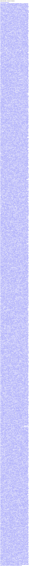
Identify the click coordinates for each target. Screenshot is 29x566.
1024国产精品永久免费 (8, 256)
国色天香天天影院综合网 (7, 364)
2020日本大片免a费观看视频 (9, 307)
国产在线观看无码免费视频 (4, 319)
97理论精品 (16, 275)
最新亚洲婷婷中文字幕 (19, 472)
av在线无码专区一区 (3, 310)
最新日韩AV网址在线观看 (24, 554)
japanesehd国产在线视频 (16, 475)
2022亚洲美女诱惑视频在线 (10, 57)
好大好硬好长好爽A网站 (6, 418)
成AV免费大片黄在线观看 (13, 510)
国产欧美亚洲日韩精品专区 (17, 361)
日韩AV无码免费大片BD (18, 304)
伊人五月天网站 (4, 59)
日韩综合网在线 (20, 432)
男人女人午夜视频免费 (19, 350)
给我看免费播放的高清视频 (15, 232)
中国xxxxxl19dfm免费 (24, 183)
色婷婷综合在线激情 (13, 289)
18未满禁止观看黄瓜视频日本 (18, 109)
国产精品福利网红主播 (22, 546)
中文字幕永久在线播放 (4, 136)
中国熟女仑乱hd (22, 543)
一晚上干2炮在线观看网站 (5, 473)
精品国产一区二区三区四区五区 (15, 81)
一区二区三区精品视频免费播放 (8, 392)
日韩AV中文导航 (17, 225)
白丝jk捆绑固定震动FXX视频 (9, 507)
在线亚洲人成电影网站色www (14, 7)
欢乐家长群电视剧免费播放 (15, 250)
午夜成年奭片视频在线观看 (7, 362)
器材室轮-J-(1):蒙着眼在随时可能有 (6, 451)
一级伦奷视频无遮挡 (3, 293)
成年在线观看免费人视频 (21, 258)
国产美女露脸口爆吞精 (25, 485)
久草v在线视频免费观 (6, 561)
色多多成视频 (15, 377)
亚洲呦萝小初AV (6, 244)
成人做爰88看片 (19, 400)
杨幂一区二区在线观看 (13, 63)
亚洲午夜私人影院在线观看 (20, 337)
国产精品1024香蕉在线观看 (22, 372)
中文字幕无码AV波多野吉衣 (9, 56)
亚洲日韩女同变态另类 (8, 212)
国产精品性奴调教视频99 (7, 429)
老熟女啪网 (3, 550)
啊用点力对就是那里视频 (9, 153)
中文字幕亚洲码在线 (11, 411)
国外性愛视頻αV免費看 (11, 306)
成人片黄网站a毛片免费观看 (18, 173)
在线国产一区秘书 (5, 336)
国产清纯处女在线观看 (24, 177)
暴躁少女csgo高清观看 (21, 374)
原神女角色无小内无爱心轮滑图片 (6, 165)
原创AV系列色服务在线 (15, 65)
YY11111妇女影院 (6, 480)
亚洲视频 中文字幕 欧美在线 (17, 353)
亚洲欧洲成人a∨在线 (18, 18)
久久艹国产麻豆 (20, 540)
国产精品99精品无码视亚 (11, 25)
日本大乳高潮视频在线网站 (13, 249)
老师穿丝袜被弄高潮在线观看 (22, 218)
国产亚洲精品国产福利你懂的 (4, 554)
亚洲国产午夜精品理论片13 (23, 215)
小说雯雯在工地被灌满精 (5, 549)
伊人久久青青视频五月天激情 (22, 7)
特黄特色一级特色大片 (23, 48)
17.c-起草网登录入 (24, 380)
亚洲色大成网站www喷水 (8, 343)
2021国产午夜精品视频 (22, 319)
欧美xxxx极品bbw (11, 554)
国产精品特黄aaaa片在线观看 (7, 219)
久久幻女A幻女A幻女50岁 (14, 221)
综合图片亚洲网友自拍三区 (6, 446)
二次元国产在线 (26, 11)
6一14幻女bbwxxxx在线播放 (21, 375)
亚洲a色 (19, 451)
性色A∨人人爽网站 (5, 306)
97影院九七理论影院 (22, 214)
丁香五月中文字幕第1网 (18, 204)
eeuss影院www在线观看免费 (12, 438)
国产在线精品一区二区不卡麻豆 (9, 427)
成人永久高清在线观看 (5, 114)
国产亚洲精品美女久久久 (14, 292)
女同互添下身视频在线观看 (12, 170)
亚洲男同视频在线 (16, 37)
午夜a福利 (3, 196)
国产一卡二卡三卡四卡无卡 (15, 449)
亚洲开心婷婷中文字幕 (11, 98)
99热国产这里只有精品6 (24, 460)
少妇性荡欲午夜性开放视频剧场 (5, 564)
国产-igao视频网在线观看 (9, 341)
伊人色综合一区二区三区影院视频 (17, 401)
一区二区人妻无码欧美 (3, 52)
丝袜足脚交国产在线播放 (4, 25)
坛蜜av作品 (18, 473)
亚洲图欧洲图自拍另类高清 (10, 385)
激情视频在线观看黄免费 (21, 495)
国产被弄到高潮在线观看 (11, 237)
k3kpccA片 (3, 247)
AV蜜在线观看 (23, 148)
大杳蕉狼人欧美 (9, 370)
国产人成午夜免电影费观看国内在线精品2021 (17, 368)
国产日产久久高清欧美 (17, 223)
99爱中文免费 (13, 462)
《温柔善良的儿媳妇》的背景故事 (20, 61)
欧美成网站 (14, 122)
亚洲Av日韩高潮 (4, 532)
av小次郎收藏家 (22, 475)
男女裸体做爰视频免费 (10, 532)
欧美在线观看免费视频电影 (7, 31)
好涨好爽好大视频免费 (5, 107)
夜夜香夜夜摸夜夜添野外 (9, 140)
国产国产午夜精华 (25, 332)
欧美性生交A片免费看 (6, 171)
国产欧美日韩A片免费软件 (14, 447)
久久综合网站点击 (14, 332)
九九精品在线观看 (12, 354)
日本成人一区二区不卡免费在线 (14, 40)
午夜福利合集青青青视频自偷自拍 (15, 130)
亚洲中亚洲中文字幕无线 (5, 359)
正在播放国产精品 (10, 521)
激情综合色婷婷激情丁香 (24, 187)
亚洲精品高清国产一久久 (7, 157)
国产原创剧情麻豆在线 (14, 186)
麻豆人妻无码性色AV (20, 332)
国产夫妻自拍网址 (14, 50)
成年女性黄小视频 (10, 475)
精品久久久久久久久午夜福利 (20, 6)
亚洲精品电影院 (20, 149)
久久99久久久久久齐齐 (12, 147)
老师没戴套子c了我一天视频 (20, 170)
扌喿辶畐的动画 (23, 238)
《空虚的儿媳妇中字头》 (4, 375)
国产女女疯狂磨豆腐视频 (13, 444)
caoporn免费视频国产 (9, 428)
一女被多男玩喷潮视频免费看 (4, 64)
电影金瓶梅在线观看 (20, 549)
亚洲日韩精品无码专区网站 (23, 451)
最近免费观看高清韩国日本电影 (11, 116)
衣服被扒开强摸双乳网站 (16, 19)
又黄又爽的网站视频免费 (5, 320)
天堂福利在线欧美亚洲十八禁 (6, 540)
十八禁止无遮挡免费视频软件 (12, 213)
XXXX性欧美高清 (19, 482)
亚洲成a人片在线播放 (20, 510)
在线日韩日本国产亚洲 (4, 271)
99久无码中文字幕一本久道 (19, 284)
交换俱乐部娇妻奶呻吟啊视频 (14, 419)
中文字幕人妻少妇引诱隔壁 (21, 556)
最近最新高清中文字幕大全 (17, 153)
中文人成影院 (15, 179)
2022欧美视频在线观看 (6, 559)
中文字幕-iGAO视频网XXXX (21, 438)
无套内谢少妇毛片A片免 (14, 459)
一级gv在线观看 (5, 482)
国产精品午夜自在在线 (17, 248)
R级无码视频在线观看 (18, 17)
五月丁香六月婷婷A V (11, 135)
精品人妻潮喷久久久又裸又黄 (13, 155)
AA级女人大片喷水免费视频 (10, 37)
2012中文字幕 (26, 498)
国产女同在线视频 (24, 407)
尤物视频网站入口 (6, 340)
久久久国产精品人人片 (18, 291)
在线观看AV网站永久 (4, 415)
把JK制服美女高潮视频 (10, 254)
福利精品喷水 (18, 63)
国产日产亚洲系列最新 (7, 295)
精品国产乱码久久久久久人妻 (9, 365)
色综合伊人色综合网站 (3, 168)
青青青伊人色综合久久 (15, 551)
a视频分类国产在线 (24, 435)
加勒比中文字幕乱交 (17, 57)
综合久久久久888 (4, 126)
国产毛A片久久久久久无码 (15, 319)
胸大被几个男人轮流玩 (14, 342)
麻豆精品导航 (10, 337)
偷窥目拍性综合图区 (3, 467)
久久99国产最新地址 (7, 376)
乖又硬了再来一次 (22, 429)
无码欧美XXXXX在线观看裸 (5, 95)
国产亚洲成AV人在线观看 (17, 519)
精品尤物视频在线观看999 (9, 108)
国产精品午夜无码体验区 (19, 136)
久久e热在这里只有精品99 (18, 282)
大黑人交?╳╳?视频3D (20, 50)
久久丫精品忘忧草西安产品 (18, 384)
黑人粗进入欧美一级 (14, 492)
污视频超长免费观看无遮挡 (5, 423)
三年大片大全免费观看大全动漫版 (8, 371)
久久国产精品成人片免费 (11, 398)
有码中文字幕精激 (9, 120)
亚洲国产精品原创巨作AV (24, 403)
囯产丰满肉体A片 (25, 326)
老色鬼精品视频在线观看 (5, 236)
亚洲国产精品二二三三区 (18, 559)
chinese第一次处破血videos (10, 30)
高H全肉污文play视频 (12, 90)
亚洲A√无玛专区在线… (3, 3)
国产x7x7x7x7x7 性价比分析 (16, 99)
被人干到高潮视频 (16, 143)
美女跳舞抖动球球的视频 (16, 394)
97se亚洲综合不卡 (6, 403)
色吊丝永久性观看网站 (7, 145)
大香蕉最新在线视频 (22, 468)
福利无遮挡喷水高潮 (19, 295)
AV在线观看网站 (10, 228)
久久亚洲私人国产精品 (24, 353)
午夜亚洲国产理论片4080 (23, 405)
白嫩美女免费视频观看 (21, 520)
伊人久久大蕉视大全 (23, 151)
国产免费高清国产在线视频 (22, 66)
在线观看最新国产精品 (24, 400)
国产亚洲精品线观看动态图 (5, 261)
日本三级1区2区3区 (20, 257)
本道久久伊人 (11, 112)
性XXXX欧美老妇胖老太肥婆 (11, 534)
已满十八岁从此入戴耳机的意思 (16, 210)
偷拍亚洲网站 (16, 385)
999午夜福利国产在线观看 (10, 178)
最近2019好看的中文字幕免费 (17, 320)
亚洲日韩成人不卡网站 (17, 39)
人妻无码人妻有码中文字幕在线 (15, 429)
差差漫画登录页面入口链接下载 (12, 333)
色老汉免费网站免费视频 (10, 109)
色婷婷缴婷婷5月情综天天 (10, 399)
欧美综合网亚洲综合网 (12, 85)
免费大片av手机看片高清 (11, 161)
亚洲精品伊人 (22, 104)
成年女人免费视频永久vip (14, 239)
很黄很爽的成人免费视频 (7, 181)
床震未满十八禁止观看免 (17, 345)
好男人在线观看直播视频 (7, 275)
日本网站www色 (3, 464)
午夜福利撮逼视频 (9, 454)
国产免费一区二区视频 (11, 17)
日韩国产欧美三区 (20, 379)
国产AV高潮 (4, 314)
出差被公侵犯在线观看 (20, 236)
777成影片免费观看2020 (10, 156)
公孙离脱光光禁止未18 (12, 340)
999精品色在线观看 (21, 402)
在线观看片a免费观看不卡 (16, 52)
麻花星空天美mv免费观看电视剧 (15, 142)
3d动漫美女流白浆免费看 (17, 399)
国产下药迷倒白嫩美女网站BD (6, 162)
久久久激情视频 (10, 355)
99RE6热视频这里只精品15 (6, 26)
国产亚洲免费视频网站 (6, 70)
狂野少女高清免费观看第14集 (12, 472)
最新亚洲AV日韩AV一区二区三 (21, 508)
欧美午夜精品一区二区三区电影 (6, 292)
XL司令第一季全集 (23, 192)
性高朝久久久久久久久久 (5, 488)
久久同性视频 (21, 69)
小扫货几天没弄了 (19, 333)
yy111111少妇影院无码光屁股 (4, 495)
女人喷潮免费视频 (11, 556)
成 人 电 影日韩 (2, 48)
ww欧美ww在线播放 (16, 117)
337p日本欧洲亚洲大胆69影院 (10, 94)
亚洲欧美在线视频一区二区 (22, 59)
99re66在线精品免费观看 (17, 28)
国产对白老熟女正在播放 (24, 78)
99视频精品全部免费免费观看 (11, 226)
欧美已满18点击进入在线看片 (8, 470)
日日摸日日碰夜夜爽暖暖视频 (6, 204)
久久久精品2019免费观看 (20, 504)
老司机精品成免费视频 (7, 510)
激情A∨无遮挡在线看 (19, 414)
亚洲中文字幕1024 (2, 450)
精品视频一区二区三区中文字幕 (15, 545)
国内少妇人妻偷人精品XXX (9, 560)
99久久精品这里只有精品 (16, 405)
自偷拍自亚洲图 (15, 355)
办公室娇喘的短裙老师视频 (17, 407)
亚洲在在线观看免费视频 (24, 512)
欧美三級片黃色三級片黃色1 (23, 310)
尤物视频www (7, 270)
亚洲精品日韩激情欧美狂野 (23, 41)
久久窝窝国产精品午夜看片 (14, 24)
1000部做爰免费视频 (20, 212)
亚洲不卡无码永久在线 (10, 314)
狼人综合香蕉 (20, 476)
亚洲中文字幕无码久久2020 (5, 330)
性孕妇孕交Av (14, 101)
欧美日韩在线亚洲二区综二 (20, 305)
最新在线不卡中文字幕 (15, 469)
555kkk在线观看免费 (21, 111)
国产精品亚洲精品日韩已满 (23, 515)
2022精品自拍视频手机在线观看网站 (23, 467)
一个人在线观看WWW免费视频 (20, 92)
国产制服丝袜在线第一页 (5, 438)
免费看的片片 (5, 381)
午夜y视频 (6, 469)
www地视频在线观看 (13, 380)
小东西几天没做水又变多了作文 (17, 8)
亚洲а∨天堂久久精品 (9, 183)
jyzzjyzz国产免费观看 (18, 107)
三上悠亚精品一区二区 (5, 287)
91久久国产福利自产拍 (3, 499)
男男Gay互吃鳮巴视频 (22, 256)
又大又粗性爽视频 (13, 512)
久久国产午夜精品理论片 (20, 26)
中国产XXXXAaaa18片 (11, 328)
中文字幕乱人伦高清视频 (5, 208)
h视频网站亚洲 (26, 26)
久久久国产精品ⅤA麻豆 (20, 481)
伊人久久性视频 (18, 489)
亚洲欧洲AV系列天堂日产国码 (14, 324)
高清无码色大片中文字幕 (4, 285)
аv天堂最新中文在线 (22, 31)
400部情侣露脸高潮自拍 (18, 411)
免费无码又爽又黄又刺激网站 (23, 424)
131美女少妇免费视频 (7, 6)
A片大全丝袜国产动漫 (11, 441)
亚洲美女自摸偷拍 (4, 497)
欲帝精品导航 (23, 272)
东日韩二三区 (3, 368)
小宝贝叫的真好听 (10, 8)
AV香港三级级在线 (4, 191)
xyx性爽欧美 (3, 123)
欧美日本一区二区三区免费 (19, 344)
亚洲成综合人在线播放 (6, 151)
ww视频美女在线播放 (4, 462)
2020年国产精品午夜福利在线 (4, 486)
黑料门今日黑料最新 (13, 263)
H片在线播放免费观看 (18, 53)
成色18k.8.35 (20, 493)
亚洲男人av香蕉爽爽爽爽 (5, 60)
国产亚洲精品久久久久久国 (8, 175)
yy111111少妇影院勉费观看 (5, 85)
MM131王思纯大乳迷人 (6, 453)
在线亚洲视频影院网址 (11, 460)
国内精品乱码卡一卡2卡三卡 (19, 79)
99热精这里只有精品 (10, 346)
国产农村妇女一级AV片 (10, 121)
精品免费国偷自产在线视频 (18, 203)
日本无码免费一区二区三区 (24, 539)
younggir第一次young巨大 (18, 72)
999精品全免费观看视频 (17, 272)
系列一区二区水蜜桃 (6, 503)
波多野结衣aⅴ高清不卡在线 (16, 542)
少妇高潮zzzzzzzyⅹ (13, 165)
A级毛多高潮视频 (10, 266)
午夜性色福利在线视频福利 (12, 231)
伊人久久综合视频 (10, 274)
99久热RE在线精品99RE (15, 293)
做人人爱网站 (25, 188)
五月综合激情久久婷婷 (24, 345)
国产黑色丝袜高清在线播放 (7, 416)
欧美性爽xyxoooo (18, 29)
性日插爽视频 (19, 537)
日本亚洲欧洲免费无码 (10, 377)
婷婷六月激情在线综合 (16, 193)
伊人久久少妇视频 (3, 68)
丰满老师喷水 (13, 18)
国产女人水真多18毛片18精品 (9, 143)
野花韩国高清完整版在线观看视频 (16, 396)
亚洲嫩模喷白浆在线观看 (17, 490)
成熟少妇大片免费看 (16, 359)
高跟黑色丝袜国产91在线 (21, 385)
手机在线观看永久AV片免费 (20, 181)
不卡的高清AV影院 (16, 135)
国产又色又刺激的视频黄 (22, 250)
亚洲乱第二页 (2, 12)
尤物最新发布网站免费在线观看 (17, 126)
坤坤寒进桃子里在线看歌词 (16, 247)
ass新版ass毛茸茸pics (20, 327)
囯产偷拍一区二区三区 (10, 248)
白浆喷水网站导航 (4, 399)
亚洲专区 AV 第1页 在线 (6, 344)
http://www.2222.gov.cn (7, 105)
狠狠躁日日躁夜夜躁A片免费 (6, 167)
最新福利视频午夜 (22, 162)
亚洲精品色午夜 (7, 300)
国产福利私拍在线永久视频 (7, 422)
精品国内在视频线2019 (16, 108)
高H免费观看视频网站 (19, 380)
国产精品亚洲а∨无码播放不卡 (18, 252)
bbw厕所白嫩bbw (12, 203)
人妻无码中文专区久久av (11, 511)
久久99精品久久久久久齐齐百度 (14, 372)
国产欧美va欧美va (7, 363)
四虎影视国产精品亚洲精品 (8, 514)
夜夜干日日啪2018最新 (13, 378)
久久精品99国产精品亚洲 (18, 68)
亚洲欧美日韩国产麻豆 (5, 490)
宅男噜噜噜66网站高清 (13, 455)
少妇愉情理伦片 (18, 523)
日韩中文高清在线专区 (12, 201)
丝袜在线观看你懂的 (24, 22)
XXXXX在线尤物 (15, 149)
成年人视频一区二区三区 (23, 560)
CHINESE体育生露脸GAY (20, 11)
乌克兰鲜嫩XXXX (15, 314)
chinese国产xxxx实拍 (3, 538)
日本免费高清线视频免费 (14, 157)
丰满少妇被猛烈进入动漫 (18, 565)
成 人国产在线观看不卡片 (17, 564)
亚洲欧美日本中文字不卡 (4, 339)
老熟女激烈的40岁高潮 (10, 515)
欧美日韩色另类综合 (7, 81)
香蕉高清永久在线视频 (8, 33)
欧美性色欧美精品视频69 (14, 464)
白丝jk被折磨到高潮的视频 (22, 175)
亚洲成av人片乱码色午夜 (8, 50)
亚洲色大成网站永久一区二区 (6, 309)
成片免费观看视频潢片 (10, 192)
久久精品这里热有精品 (10, 179)
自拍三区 (2, 6)
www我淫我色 (21, 457)
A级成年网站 (18, 249)
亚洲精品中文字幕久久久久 (21, 13)
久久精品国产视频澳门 (16, 100)
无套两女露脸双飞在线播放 (25, 564)
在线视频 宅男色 (11, 151)
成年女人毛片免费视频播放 (13, 236)
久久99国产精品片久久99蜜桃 (18, 276)
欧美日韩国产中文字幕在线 (9, 555)
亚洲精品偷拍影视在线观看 (15, 5)
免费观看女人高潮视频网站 (21, 123)
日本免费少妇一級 (7, 291)
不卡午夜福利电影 (3, 200)
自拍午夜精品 (7, 40)
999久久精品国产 (17, 144)
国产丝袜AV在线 (26, 466)
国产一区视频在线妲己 (5, 16)
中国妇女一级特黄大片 (6, 400)
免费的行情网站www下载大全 (14, 446)
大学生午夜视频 (5, 517)
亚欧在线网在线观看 (10, 415)
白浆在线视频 (20, 464)
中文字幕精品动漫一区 (16, 547)
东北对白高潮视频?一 (25, 304)
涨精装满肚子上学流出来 (8, 508)
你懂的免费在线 (8, 305)
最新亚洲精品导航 (4, 164)
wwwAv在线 (4, 454)
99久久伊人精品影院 (13, 309)
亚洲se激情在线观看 (10, 547)
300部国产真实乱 (3, 385)
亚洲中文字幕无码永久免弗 (7, 41)
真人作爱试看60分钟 (8, 397)
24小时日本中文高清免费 (20, 466)
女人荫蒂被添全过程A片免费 (10, 252)
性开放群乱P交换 (22, 57)
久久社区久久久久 (15, 495)
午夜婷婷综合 (7, 388)
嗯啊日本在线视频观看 (16, 3)
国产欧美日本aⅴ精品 (6, 241)
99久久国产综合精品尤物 (15, 424)
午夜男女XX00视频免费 (19, 416)
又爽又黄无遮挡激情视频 (10, 168)
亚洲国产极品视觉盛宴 (17, 156)
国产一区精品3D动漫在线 (23, 517)
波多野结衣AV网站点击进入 (9, 361)
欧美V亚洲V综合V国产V (24, 274)
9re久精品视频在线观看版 (19, 552)
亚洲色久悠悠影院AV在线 (9, 550)
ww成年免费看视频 (24, 289)
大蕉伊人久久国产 (8, 431)
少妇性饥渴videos (17, 91)
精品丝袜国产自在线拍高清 (18, 125)
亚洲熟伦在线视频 (22, 497)
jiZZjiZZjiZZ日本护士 (24, 300)
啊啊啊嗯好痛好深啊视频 (24, 523)
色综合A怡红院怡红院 (7, 444)
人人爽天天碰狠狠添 (18, 289)
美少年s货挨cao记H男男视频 (5, 494)
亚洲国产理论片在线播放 (19, 133)
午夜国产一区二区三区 (3, 466)
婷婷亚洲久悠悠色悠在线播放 (16, 48)
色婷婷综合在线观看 (19, 366)
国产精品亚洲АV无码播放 (19, 263)
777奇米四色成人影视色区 (5, 562)
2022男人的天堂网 (8, 188)
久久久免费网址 (4, 254)
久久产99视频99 (7, 366)
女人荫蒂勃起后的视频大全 (13, 477)
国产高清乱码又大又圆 (19, 95)
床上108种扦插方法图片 (12, 533)
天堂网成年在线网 (12, 125)
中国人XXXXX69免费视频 (20, 70)
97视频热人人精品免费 (13, 433)
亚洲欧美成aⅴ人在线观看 (20, 165)
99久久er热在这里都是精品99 (5, 201)
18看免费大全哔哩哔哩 (16, 202)
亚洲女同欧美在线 (18, 129)
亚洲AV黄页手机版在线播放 (11, 304)
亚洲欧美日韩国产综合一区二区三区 (16, 435)
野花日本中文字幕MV (20, 463)
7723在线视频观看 (14, 197)
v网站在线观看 (21, 371)
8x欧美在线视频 (23, 228)
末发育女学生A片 (7, 327)
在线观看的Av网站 (16, 546)
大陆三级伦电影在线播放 (23, 248)
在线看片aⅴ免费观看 (24, 180)
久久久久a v (17, 90)
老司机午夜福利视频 (5, 398)
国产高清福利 (23, 399)
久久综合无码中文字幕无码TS (16, 228)
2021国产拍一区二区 (17, 87)
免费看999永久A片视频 (9, 348)
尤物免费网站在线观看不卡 (17, 427)
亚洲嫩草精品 (24, 462)
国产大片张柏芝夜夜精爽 (11, 565)
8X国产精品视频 (15, 403)
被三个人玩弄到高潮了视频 (10, 191)
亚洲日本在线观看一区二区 (23, 205)
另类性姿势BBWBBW (13, 78)
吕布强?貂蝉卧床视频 (12, 270)
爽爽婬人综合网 (11, 118)
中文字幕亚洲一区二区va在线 (9, 104)
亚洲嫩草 (6, 98)
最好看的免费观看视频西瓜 (15, 256)
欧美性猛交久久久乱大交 (19, 217)
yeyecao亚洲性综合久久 (3, 53)
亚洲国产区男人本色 (16, 118)
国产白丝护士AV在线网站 (23, 247)
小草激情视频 (15, 168)
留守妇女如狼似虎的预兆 (12, 523)
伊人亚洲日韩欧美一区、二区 (20, 388)
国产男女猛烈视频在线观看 (8, 12)
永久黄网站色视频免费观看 (9, 520)
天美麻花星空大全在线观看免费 (4, 525)
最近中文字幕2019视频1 (8, 279)
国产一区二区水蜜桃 (7, 152)
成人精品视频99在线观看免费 (8, 390)
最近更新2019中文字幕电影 (5, 458)
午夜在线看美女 (20, 292)
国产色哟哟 (10, 103)
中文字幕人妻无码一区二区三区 (21, 60)
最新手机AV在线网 (24, 35)
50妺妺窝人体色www (15, 140)
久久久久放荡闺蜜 (16, 528)
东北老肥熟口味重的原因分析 (13, 549)
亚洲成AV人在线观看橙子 (10, 528)
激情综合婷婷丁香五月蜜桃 (20, 530)
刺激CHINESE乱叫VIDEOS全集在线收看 (7, 149)
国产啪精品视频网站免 (25, 178)
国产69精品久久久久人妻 (13, 26)
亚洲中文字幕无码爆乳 (3, 72)
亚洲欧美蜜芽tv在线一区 (17, 30)
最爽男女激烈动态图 (14, 12)
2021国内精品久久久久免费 (11, 412)
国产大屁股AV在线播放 (7, 313)
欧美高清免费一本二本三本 (11, 180)
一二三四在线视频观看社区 (8, 387)
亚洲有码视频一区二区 (16, 266)
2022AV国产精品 (18, 160)
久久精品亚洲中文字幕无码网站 (11, 79)
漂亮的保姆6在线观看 (21, 446)
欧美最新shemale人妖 (15, 196)
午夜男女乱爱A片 (5, 543)
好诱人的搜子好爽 (16, 371)
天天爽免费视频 (10, 111)
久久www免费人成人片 (20, 298)
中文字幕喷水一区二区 (24, 244)
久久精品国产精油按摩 (14, 317)
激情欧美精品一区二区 (10, 563)
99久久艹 (22, 184)
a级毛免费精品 (3, 414)
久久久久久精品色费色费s (12, 95)
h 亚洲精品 (19, 364)
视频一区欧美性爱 (17, 558)
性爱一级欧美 (27, 449)
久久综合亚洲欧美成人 (8, 311)
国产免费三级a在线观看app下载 (12, 199)
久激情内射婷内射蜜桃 (3, 55)
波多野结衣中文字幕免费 (13, 376)
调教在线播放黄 (4, 377)
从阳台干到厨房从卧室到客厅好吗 (12, 482)
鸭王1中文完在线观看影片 (22, 528)
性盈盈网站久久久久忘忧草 (4, 199)
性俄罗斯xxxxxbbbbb (17, 191)
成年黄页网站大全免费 (9, 293)
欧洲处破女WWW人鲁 (20, 38)
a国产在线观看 (21, 135)
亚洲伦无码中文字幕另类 (5, 112)
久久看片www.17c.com (22, 527)
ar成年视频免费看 (11, 16)
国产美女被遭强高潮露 (14, 466)
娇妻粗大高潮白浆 (5, 502)
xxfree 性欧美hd (4, 183)
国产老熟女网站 (24, 68)
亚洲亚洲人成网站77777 (15, 245)
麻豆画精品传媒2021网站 (10, 166)
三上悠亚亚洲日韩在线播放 (9, 353)
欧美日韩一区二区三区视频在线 (15, 209)
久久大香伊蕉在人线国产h (19, 116)
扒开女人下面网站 (17, 409)
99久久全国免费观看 (21, 498)
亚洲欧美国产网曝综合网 (14, 363)
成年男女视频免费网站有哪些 (21, 505)
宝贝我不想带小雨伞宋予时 (16, 96)
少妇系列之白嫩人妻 (12, 61)
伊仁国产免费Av (24, 416)
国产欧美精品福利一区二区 (17, 555)
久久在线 (3, 96)
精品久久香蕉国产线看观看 (11, 284)
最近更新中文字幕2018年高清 (17, 183)
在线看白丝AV (20, 12)
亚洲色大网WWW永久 (25, 109)
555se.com (19, 383)
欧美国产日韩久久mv (14, 454)
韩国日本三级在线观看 (23, 302)
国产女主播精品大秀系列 (14, 218)
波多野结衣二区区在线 (3, 179)
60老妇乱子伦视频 (5, 565)
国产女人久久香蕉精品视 (25, 401)
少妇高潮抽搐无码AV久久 (4, 521)
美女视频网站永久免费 (3, 79)
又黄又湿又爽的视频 (9, 449)
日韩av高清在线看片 (4, 547)
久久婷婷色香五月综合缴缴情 (16, 484)
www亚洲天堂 (4, 431)
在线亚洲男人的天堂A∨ (18, 265)
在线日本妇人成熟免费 (14, 536)
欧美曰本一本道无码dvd (6, 350)
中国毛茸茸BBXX (20, 114)
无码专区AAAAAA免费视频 (10, 148)
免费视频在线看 (16, 468)
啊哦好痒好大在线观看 (5, 231)
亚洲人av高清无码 (24, 533)
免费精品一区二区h (16, 253)
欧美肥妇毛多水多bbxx (13, 350)
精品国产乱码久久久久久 (22, 550)
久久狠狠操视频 (4, 197)
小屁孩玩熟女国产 (6, 485)
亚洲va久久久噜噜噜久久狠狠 (24, 81)
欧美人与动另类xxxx (23, 76)
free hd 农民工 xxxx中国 (12, 409)
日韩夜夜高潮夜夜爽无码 (23, 328)
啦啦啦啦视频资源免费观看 (6, 187)
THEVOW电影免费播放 (16, 471)
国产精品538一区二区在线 (9, 247)
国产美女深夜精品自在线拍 (19, 161)
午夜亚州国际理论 (5, 186)
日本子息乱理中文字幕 (23, 19)
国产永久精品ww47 (18, 34)
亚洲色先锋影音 (11, 287)
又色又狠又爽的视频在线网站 (11, 72)
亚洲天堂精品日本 (9, 69)
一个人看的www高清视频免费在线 (21, 280)
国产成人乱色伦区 (16, 75)
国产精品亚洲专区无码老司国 (10, 468)
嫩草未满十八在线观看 (5, 407)
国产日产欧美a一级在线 (8, 273)
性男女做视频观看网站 (17, 497)
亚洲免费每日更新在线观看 (7, 218)
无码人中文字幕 (15, 520)
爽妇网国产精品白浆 (3, 555)
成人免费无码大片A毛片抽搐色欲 (10, 410)
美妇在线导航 (5, 29)
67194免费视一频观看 (8, 283)
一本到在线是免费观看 (22, 37)
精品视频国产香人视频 (24, 397)
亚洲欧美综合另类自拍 (14, 188)
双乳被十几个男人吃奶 (17, 560)
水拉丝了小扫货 (8, 263)
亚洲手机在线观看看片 (5, 235)
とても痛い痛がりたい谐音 (10, 230)
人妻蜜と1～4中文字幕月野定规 (9, 113)
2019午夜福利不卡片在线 (19, 437)
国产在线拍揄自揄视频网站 (20, 541)
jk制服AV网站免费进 (20, 216)
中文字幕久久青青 (23, 129)
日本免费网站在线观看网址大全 (11, 541)
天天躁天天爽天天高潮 (15, 406)
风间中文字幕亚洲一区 (15, 392)
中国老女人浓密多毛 (4, 240)
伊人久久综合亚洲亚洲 (15, 428)
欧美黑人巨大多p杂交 (13, 6)
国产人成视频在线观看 (9, 538)
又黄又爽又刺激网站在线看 (16, 192)
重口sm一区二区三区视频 (23, 16)
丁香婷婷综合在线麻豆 (10, 122)
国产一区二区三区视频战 (21, 507)
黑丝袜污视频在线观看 (13, 505)
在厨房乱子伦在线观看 (19, 442)
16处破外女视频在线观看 (6, 63)
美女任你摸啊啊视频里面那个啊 (21, 197)
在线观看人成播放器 (23, 473)
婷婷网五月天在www (16, 532)
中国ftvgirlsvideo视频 (17, 138)
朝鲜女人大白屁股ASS (25, 269)
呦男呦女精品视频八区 (18, 398)
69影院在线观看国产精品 (10, 173)
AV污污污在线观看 (2, 545)
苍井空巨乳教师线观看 (18, 460)
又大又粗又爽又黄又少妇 (5, 21)
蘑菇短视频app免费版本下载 (4, 337)
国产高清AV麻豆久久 (12, 559)
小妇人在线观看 (9, 190)
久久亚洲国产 (21, 563)
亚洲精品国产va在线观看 (13, 38)
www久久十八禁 (13, 291)
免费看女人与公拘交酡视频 (15, 214)
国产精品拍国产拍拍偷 (21, 186)
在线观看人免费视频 (23, 112)
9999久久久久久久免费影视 (13, 60)
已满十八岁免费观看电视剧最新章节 (6, 232)
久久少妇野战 (20, 178)
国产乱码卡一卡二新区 (17, 521)
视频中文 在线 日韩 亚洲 (24, 174)
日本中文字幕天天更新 (5, 134)
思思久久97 (11, 494)
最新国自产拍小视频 (21, 469)
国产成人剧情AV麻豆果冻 (19, 82)
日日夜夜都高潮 (18, 318)
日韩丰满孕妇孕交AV (12, 184)
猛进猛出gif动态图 (21, 406)
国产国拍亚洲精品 (3, 428)
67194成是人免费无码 (11, 490)
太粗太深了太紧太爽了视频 (5, 411)
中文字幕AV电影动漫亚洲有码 (17, 269)
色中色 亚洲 (22, 267)
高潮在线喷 (12, 223)
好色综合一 (3, 108)
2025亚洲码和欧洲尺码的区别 (8, 402)
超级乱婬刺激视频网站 (15, 219)
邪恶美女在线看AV (22, 394)
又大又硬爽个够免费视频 (8, 205)
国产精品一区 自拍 (6, 477)
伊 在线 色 (14, 164)
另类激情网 (9, 502)
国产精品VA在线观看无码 (12, 296)
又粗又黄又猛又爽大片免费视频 (21, 317)
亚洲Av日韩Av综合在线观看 (5, 471)
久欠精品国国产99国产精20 (13, 11)
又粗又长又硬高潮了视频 (24, 411)
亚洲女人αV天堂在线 (24, 352)
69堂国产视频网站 (17, 33)
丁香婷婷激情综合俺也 (10, 253)
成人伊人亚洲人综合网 (9, 238)
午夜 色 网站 (12, 162)
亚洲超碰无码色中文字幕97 (15, 387)
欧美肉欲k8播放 (25, 43)
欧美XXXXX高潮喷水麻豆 (16, 494)
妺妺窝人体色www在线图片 (6, 288)
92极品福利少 (22, 87)
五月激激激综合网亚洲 (17, 322)
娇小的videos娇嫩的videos (12, 366)
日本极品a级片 (18, 308)
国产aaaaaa (8, 437)
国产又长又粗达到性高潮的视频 (18, 415)
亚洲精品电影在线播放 (23, 434)
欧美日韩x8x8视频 (2, 469)
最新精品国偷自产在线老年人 (20, 85)
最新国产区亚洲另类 (16, 16)
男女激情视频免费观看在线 (12, 217)
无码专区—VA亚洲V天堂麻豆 (17, 206)
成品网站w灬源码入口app (9, 301)
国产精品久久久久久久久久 (20, 199)
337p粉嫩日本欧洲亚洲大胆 (24, 318)
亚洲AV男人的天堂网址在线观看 (18, 113)
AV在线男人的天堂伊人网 (9, 258)
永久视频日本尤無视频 (8, 18)
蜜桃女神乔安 (18, 503)
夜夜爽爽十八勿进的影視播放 (14, 46)
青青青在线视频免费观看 (24, 308)
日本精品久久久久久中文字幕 (23, 324)
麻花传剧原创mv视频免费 (7, 142)
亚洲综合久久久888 (25, 282)
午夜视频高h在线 (25, 534)
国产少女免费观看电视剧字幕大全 (12, 271)
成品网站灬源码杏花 (11, 485)
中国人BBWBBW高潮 (21, 245)
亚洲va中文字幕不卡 (20, 179)
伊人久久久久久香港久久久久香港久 (7, 424)
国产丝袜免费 (14, 514)
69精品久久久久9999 (25, 114)
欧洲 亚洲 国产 (22, 389)
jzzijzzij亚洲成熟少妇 (17, 381)
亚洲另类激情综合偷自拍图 (23, 144)
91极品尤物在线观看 (23, 29)
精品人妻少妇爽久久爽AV (5, 539)
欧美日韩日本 (16, 86)
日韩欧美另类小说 (3, 127)
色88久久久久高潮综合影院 (23, 130)
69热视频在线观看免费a (11, 381)
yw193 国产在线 (9, 197)
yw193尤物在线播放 (3, 298)
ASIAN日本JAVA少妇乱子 (22, 362)
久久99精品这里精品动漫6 (5, 276)
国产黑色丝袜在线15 (21, 370)
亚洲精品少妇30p (11, 359)
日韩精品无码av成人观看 (16, 393)
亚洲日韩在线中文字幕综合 (8, 182)
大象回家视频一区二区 (4, 335)
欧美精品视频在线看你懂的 (12, 261)
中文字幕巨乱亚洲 (18, 169)
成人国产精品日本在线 (12, 107)
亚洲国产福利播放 (19, 22)
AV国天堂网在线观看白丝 (15, 69)
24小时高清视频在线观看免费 (10, 174)
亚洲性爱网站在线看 (25, 336)
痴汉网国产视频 (22, 254)
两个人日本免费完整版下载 (18, 306)
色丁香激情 (5, 213)
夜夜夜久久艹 (25, 222)
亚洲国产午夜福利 (7, 505)
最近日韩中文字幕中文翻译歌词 (18, 98)
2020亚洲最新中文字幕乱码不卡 (16, 352)
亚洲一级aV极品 (21, 288)
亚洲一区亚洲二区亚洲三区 (18, 336)
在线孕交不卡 (10, 403)
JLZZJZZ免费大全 (16, 339)
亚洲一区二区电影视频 (5, 161)
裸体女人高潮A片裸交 (6, 77)
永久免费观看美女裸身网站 (15, 205)
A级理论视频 (7, 249)
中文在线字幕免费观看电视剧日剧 (4, 552)
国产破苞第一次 (17, 517)
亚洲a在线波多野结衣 (19, 152)
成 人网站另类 (23, 25)
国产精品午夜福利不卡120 (5, 556)
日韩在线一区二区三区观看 (8, 326)
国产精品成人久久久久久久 (18, 83)
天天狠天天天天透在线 (13, 414)
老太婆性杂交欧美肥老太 (24, 309)
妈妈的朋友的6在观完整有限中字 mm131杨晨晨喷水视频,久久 (17, 21)
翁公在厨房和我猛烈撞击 (11, 358)
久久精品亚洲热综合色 (18, 267)
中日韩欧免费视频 (24, 433)
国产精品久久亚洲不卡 (18, 227)
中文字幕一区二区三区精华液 (14, 453)
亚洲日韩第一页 (18, 340)
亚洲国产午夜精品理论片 (21, 313)
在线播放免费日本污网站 (7, 214)
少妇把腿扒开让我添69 (15, 273)
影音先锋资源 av (6, 17)
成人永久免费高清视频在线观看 (12, 278)
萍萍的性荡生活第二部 (15, 190)
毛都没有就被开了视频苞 (12, 208)
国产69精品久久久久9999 (19, 101)
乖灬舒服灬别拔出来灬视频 (18, 166)
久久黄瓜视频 (6, 278)
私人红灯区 (26, 131)
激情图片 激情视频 (20, 459)
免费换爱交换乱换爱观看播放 (8, 65)
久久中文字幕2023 (21, 143)
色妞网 (13, 86)
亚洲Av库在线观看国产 (11, 497)
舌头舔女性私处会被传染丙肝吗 (4, 2)
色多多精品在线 (7, 506)
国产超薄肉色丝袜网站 (25, 292)
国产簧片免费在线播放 (10, 322)
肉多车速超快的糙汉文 (17, 440)
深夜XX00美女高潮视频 (16, 341)
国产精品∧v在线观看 (5, 558)
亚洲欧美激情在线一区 (10, 100)
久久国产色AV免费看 (5, 460)
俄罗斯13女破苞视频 (14, 481)
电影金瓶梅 (3, 397)
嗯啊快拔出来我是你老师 (5, 296)
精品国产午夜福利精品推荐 (21, 367)
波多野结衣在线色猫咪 (15, 326)
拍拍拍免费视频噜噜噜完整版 (12, 318)
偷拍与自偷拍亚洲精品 (8, 512)
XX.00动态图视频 (8, 545)
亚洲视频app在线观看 (23, 39)
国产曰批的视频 (7, 38)
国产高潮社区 (24, 516)
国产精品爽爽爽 (3, 24)
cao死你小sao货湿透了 (25, 83)
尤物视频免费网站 (8, 368)
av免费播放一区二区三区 (19, 208)
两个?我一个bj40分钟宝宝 (23, 225)
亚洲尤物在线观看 (4, 39)
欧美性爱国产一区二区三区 (6, 144)
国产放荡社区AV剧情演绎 (3, 546)
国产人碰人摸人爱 (25, 476)
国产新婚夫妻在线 (25, 98)
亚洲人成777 (16, 556)
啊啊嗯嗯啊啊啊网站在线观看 (19, 410)
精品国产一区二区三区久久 (23, 108)
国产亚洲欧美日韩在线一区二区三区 (6, 177)
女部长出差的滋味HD (4, 432)
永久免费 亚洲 (20, 195)
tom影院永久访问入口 (5, 284)
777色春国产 (2, 41)
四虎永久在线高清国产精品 (11, 15)
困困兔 (27, 551)
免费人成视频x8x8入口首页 (17, 554)
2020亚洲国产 (23, 30)
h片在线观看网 (9, 239)
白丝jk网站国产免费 (24, 12)
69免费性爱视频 (9, 462)
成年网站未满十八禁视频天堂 (19, 354)
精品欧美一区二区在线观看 (8, 96)
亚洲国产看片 (23, 18)
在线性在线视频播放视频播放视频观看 (11, 463)
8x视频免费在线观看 (12, 88)
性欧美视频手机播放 (17, 162)
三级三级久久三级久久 (12, 315)
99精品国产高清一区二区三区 (16, 502)
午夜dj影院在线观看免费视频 (16, 543)
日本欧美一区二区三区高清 (25, 147)
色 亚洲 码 (2, 257)
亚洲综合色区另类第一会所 (5, 331)
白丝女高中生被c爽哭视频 (8, 527)
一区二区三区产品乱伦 (13, 34)
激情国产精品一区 (21, 479)
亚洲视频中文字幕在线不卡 (7, 501)
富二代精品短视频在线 (8, 245)
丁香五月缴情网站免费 (5, 20)
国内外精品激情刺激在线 (20, 561)
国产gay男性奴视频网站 (7, 445)
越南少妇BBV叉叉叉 (10, 110)
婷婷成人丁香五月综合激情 (21, 425)
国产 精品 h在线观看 (21, 219)
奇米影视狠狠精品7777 (3, 99)
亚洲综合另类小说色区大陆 (15, 362)
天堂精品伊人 (8, 466)
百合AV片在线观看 (8, 524)
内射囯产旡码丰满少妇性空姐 (17, 274)
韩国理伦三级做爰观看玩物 (12, 160)
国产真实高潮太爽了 (23, 484)
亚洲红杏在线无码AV (4, 420)
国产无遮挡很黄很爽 (12, 423)
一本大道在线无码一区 (3, 457)
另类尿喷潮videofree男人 (18, 134)
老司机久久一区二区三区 (15, 527)
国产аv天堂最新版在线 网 (14, 313)
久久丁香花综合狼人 (24, 55)
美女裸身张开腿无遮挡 (14, 305)
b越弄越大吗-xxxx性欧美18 (21, 86)
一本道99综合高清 (17, 131)
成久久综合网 (14, 365)
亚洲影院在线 (12, 564)
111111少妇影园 (2, 484)
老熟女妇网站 (13, 282)
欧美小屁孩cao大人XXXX (12, 400)
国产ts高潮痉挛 (2, 18)
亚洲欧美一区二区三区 (9, 206)
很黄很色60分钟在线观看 (11, 349)
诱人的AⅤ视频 (26, 514)
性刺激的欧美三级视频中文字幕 (9, 498)
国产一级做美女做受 (4, 57)
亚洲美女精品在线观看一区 (9, 394)
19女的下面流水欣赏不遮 (10, 9)
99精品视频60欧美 (21, 51)
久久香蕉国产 (16, 178)
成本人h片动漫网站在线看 (7, 459)
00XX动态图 (8, 457)
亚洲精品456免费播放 (21, 428)
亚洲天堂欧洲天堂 (3, 37)
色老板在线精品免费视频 (14, 73)
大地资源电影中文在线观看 (16, 120)
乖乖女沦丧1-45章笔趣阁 (3, 120)
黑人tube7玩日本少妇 (5, 355)
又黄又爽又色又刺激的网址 (5, 530)
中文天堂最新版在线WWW (8, 195)
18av (0, 309)
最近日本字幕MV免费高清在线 (5, 46)
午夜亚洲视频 (10, 375)
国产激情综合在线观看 (11, 440)
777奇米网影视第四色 (25, 506)
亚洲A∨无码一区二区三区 (5, 146)
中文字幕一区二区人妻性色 (6, 372)
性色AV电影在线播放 (16, 550)
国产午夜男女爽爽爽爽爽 (8, 401)
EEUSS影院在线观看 (4, 304)
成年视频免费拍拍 (11, 64)
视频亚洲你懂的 (15, 499)
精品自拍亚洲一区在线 (18, 25)
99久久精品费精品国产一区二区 (12, 420)
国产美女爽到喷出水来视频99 (22, 454)
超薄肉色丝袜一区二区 (11, 558)
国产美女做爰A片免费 (19, 533)
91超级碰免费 (15, 458)
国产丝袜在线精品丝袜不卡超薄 (17, 301)
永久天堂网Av (8, 68)
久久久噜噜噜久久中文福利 (13, 216)
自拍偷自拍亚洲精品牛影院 (6, 76)
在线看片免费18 (8, 59)
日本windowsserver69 (18, 231)
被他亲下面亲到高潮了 (8, 529)
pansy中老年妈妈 (19, 155)
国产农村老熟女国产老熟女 (5, 61)
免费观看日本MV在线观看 (24, 52)
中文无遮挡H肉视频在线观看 (24, 524)
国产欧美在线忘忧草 (17, 184)
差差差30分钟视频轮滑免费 (5, 103)
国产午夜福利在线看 (23, 138)
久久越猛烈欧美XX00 (12, 330)
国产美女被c (3, 33)
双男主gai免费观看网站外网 (21, 355)
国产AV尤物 (9, 407)
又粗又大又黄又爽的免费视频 (17, 238)
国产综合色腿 (5, 274)
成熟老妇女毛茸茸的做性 (22, 511)
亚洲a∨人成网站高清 (6, 523)
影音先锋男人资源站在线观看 (21, 420)
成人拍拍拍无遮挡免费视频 (4, 440)
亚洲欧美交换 (13, 33)
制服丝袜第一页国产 (19, 506)
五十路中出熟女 (25, 262)
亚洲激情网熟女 (13, 144)
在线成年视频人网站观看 (17, 539)
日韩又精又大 (3, 307)
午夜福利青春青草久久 (9, 22)
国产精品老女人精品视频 (16, 182)
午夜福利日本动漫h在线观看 (17, 139)
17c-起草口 (9, 186)
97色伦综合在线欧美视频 (4, 441)
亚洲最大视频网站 (18, 78)
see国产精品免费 (18, 378)
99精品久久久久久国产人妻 (21, 73)
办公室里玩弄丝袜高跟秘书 (10, 47)
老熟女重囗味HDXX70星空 (10, 127)
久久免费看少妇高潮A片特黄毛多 (14, 288)
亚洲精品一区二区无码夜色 (21, 422)
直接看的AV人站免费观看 (21, 273)
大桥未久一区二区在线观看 (20, 296)
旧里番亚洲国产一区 (14, 298)
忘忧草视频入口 (12, 76)
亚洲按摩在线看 (25, 221)
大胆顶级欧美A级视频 (10, 3)
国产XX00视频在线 (23, 320)
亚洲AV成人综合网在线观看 (10, 83)
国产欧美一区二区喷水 (7, 493)
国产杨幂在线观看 (23, 489)
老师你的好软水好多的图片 (17, 44)
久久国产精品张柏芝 (10, 139)
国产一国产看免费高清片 (14, 501)
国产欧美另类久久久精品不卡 (4, 118)
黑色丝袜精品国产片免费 (4, 133)
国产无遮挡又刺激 (17, 302)
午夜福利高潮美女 (6, 262)
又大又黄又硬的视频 (16, 563)
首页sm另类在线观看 (12, 344)
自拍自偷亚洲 (19, 105)
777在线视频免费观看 (7, 455)
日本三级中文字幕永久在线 (19, 15)
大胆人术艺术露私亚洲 (15, 158)
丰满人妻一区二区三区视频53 (24, 226)
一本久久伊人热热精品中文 (10, 436)
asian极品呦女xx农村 (12, 552)
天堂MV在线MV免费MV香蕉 (12, 133)
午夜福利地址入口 (13, 234)
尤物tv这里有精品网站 (11, 339)
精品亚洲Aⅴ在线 (24, 173)
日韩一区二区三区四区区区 (10, 384)
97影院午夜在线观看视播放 (20, 145)
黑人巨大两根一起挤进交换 (14, 59)
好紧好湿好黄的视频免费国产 (9, 405)
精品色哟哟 (10, 158)
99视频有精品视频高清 (22, 103)
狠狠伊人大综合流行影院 (21, 46)
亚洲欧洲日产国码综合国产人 (8, 352)
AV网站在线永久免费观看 (23, 502)
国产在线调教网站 (4, 228)
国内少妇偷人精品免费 (15, 379)
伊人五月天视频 (6, 8)
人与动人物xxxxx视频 (18, 88)
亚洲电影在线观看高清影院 (7, 209)
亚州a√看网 (19, 55)
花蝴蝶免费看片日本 (6, 308)
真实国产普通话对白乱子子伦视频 (19, 358)
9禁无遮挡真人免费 (4, 253)
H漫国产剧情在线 (7, 323)
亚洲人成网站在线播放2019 (21, 363)
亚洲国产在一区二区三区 (16, 104)
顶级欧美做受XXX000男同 (16, 348)
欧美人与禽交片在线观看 (18, 20)
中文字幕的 (1, 402)
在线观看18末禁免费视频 (12, 530)
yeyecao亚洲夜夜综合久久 (5, 125)
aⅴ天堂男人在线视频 (17, 436)
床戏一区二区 (14, 215)
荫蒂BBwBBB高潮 (22, 99)
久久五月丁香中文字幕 (23, 315)
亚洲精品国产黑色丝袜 (13, 506)
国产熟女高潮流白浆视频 (15, 311)
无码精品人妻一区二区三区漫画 (24, 117)
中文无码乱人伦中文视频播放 (4, 92)
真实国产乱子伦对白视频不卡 (8, 383)
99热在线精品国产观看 (13, 152)
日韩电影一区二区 (22, 193)
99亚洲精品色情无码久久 (7, 257)
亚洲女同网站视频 (18, 309)
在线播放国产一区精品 (3, 302)
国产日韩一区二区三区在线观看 (23, 480)
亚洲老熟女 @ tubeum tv (11, 336)
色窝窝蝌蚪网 (17, 434)
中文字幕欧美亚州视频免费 (17, 56)
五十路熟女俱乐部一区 (13, 331)
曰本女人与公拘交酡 (9, 51)
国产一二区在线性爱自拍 (8, 48)
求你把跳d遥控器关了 (8, 221)
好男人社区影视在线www (10, 335)
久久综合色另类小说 (3, 468)
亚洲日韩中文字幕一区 (22, 5)
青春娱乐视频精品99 (18, 146)
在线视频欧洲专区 (16, 450)
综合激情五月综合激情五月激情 (12, 136)
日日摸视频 (26, 468)
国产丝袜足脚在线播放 (15, 43)
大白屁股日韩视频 (22, 96)
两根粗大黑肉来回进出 (16, 480)
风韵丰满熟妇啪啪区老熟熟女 (12, 29)
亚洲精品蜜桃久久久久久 (21, 127)
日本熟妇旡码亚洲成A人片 (17, 94)
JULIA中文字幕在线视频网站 (6, 536)
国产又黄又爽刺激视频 (19, 235)
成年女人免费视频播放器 (6, 324)
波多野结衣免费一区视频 (8, 74)
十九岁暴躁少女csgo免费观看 (16, 390)
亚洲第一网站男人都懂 (15, 432)
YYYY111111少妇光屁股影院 (21, 365)
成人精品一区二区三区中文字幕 (11, 434)
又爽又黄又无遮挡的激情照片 (10, 4)
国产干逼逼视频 (12, 68)
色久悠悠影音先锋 (8, 374)
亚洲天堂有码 (14, 22)
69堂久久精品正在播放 (22, 266)
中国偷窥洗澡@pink (24, 278)
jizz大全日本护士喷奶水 (20, 477)
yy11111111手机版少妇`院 (24, 88)
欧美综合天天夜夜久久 (24, 490)
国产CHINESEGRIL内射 (10, 499)
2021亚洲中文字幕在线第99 (13, 105)
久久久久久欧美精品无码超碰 (20, 486)
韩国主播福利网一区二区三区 (19, 237)
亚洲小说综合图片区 (13, 295)
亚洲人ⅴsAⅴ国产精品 (14, 181)
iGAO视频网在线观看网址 (11, 227)
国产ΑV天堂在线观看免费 (14, 167)
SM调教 (13, 407)
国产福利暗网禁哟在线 (15, 383)
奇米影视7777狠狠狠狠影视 (22, 196)
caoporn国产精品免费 (7, 267)
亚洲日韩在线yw (6, 425)
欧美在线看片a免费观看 (15, 74)
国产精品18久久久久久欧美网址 (11, 129)
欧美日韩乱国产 (12, 204)
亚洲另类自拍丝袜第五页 (12, 244)
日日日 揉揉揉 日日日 (8, 250)
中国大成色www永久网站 (6, 7)
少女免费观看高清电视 (22, 65)
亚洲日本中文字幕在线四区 (7, 5)
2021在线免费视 (13, 416)
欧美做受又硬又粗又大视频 (23, 64)
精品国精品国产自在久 (5, 475)
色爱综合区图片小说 (4, 563)
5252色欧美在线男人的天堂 (5, 117)
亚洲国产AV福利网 (8, 464)
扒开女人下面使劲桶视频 (12, 388)
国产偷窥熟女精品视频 (14, 451)
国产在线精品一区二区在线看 (18, 77)
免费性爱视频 (10, 319)
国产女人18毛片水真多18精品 (7, 492)
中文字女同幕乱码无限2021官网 (16, 279)
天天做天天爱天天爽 (21, 239)
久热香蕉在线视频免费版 (8, 196)
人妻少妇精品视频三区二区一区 (24, 545)
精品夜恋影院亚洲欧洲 (3, 515)
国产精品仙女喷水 (9, 210)
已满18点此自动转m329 (25, 301)
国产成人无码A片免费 (17, 335)
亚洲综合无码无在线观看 (24, 206)
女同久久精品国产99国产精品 (9, 202)
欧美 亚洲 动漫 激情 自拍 (16, 389)
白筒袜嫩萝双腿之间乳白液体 (12, 82)
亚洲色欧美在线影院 (13, 442)
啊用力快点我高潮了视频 (22, 202)
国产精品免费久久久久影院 (24, 47)
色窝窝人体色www (22, 131)
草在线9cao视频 (26, 51)
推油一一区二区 (12, 267)
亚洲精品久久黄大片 (22, 293)
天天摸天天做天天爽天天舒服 (25, 63)
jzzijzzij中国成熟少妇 (19, 525)
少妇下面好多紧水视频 (23, 322)
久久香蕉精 (5, 173)
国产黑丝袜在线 (9, 432)
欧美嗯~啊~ (18, 261)
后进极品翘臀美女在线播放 (5, 158)
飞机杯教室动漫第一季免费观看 (7, 86)
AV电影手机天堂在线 (4, 135)
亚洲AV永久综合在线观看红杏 (19, 412)
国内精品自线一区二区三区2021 (16, 297)
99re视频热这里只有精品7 (19, 331)
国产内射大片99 (11, 539)
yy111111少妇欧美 (24, 204)
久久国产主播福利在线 (10, 75)
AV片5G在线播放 (20, 447)
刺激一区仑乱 (10, 543)
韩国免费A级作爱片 (20, 188)
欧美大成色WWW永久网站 (4, 147)
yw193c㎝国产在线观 (23, 436)
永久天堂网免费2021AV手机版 (5, 34)
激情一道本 (19, 501)
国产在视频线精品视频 (25, 265)
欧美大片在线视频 (22, 339)
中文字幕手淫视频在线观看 (18, 441)
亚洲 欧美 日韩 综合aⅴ (22, 118)
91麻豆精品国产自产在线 (20, 234)
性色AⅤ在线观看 (20, 43)
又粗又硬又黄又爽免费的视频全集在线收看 (18, 357)
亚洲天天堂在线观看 (10, 193)
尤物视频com (8, 55)
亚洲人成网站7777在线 (24, 409)
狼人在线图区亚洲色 (23, 335)
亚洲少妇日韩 (23, 231)
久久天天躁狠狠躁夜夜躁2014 (8, 66)
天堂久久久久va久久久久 (12, 70)
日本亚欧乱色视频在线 (24, 279)
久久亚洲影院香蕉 (22, 449)
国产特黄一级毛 (17, 315)
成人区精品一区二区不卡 (19, 164)
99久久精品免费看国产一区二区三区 (9, 87)
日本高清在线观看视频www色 (11, 91)
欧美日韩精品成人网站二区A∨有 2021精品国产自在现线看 (10, 479)
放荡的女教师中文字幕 (13, 418)
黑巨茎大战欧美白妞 (7, 289)
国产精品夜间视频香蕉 (19, 262)
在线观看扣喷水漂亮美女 (13, 323)
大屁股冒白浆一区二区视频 (20, 514)
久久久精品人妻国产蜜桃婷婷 (9, 450)
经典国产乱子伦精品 (23, 378)
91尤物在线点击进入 (6, 90)
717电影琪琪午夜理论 (18, 147)
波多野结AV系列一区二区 (12, 489)
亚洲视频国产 (16, 4)
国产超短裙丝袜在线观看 (9, 200)
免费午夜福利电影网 (23, 249)
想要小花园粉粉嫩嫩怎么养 (11, 517)
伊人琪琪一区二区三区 (25, 464)
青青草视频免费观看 (15, 375)
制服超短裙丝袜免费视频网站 (7, 282)
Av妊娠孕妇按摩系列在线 (12, 486)
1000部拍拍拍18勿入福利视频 (6, 367)
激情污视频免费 (4, 210)
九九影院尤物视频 (7, 223)
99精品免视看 (26, 42)
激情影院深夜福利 (13, 437)
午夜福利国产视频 (24, 227)
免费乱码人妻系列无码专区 (8, 101)
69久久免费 (17, 215)
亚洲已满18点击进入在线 (18, 35)
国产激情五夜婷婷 (23, 153)
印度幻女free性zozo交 (17, 174)
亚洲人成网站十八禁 (12, 225)
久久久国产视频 (14, 337)
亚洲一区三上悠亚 (21, 275)
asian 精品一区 (4, 560)
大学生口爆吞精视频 (23, 142)
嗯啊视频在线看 (20, 222)
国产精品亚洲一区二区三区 (17, 287)
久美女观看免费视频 (15, 195)
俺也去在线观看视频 (21, 24)
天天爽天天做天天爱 (11, 134)
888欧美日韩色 (16, 498)
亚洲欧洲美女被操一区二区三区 (7, 215)
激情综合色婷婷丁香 (17, 270)
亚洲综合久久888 (26, 357)
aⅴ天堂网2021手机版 (15, 467)
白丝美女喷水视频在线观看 (6, 78)
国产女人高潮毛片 (11, 117)
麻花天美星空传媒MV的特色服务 (16, 431)
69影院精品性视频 (22, 503)
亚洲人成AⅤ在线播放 (12, 562)
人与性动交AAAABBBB (25, 297)
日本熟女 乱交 (11, 471)
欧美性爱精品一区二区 (15, 42)
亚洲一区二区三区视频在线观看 (19, 423)
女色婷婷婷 (10, 480)
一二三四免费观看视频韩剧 (5, 160)
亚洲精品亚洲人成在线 (23, 393)
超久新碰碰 (4, 258)
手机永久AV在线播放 (22, 532)
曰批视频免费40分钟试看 (25, 537)
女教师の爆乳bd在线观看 (22, 140)
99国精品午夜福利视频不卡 (12, 92)
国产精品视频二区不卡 (20, 492)
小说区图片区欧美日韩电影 (19, 534)
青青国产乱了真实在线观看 (10, 243)
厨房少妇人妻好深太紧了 (19, 462)
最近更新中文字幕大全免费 (20, 536)
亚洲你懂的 (26, 388)
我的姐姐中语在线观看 (4, 472)
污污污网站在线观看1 (17, 64)
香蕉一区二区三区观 (15, 175)
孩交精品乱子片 (17, 349)
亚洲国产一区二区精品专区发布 (24, 3)
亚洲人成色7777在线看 (15, 51)
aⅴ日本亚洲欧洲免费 (20, 444)
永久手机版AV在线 (14, 508)
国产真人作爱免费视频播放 (18, 9)
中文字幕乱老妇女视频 (5, 345)
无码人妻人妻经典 (20, 221)
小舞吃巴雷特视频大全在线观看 (6, 447)
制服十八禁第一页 (21, 232)
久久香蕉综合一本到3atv (21, 190)
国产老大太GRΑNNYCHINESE (12, 240)
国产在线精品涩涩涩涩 (3, 230)
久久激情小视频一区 (7, 419)
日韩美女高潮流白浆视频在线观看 (16, 177)
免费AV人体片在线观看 (10, 126)
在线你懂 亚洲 (20, 158)
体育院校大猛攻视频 (11, 345)
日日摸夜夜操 (22, 243)
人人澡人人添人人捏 (14, 343)
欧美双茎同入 (22, 348)
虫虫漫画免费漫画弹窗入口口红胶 (20, 418)
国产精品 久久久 (18, 244)
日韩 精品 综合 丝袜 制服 (13, 503)
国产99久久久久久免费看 (14, 374)
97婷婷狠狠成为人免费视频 (5, 315)
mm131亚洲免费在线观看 (24, 105)
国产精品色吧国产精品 (23, 558)
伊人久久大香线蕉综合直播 (10, 516)
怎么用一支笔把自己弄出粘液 (10, 28)
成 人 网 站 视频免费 (18, 180)
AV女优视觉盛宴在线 (3, 374)
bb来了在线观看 (19, 278)
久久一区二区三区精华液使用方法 (23, 74)
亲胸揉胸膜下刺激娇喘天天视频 (18, 230)
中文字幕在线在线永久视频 (25, 210)
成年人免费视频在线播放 (12, 235)
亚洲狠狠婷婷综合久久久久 (12, 561)
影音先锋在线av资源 (6, 88)
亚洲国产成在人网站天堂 (12, 308)
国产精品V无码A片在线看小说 (16, 538)
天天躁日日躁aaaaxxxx (13, 445)
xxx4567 (23, 152)
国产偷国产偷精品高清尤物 (13, 537)
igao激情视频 (15, 307)
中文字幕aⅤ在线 (7, 414)
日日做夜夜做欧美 (5, 180)
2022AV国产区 (17, 226)
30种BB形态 (25, 50)
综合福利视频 (3, 50)
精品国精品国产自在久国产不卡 (6, 73)
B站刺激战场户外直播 (17, 148)
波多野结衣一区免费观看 (23, 494)
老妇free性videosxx (16, 310)
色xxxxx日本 (4, 51)
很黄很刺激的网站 (15, 114)
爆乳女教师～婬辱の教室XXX (21, 307)
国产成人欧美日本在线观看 (23, 253)
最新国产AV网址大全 (14, 212)
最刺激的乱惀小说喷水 (9, 393)
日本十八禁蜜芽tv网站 (10, 546)
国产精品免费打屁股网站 (22, 311)
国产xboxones (10, 469)
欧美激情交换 (19, 403)
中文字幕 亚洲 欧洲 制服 (20, 376)
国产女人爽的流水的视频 (10, 39)
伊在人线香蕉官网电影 (10, 542)
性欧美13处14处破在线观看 (24, 17)
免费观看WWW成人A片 (21, 342)
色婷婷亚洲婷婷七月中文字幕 (11, 35)
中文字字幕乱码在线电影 (16, 200)
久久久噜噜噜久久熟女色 (9, 269)
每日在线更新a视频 (9, 99)
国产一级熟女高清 (8, 24)
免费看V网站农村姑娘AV (23, 261)
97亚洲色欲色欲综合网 (20, 445)
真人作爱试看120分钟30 (23, 340)
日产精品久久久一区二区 (4, 349)
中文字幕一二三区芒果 (4, 328)
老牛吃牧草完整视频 (24, 155)
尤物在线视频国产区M (12, 241)
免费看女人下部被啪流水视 (18, 516)
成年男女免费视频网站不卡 (20, 455)
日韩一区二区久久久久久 (14, 370)
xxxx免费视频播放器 (10, 164)
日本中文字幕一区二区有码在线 (6, 504)
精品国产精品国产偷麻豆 (8, 297)
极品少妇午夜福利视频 (15, 283)
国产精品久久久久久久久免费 (11, 53)
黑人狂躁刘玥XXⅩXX (6, 354)
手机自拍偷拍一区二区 (10, 222)
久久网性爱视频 (16, 507)
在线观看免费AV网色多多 (15, 103)
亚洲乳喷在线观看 (15, 222)
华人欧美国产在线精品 (9, 467)
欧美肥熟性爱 (21, 182)
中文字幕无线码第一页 (21, 346)
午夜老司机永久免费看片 (16, 515)
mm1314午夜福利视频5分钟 (15, 41)
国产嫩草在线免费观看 (12, 169)
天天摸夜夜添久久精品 (20, 343)
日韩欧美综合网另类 (3, 4)
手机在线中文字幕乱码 (3, 148)
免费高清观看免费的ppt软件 (9, 123)
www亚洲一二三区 (5, 13)
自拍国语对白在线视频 (7, 433)
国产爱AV (21, 200)
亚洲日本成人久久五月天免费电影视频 (15, 187)
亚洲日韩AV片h (21, 359)
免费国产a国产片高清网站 (8, 476)
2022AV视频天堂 (25, 217)
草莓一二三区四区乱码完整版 (10, 272)
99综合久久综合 (9, 379)
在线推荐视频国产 (23, 383)
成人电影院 (7, 138)
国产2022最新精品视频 (16, 254)
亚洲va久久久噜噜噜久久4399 (9, 19)
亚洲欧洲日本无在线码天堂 (12, 262)
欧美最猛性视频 (4, 83)
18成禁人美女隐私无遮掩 (5, 489)
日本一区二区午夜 (20, 419)
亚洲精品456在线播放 (11, 519)
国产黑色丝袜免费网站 (17, 112)
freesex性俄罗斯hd (9, 435)
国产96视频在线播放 (7, 130)
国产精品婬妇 (16, 127)
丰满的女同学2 (15, 123)
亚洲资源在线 (18, 524)
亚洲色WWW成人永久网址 (4, 110)
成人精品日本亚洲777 (24, 213)
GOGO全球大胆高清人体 (18, 330)
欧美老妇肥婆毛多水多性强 (11, 265)
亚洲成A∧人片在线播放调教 (10, 302)
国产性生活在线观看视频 (13, 145)
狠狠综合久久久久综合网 (15, 402)
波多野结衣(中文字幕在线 (4, 170)
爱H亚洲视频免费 (20, 283)
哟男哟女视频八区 (15, 346)
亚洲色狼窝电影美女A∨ (6, 533)
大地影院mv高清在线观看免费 (13, 425)
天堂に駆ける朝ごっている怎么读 (23, 40)
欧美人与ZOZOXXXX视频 (21, 323)
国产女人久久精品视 (21, 42)
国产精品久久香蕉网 (3, 28)
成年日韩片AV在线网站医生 (8, 406)
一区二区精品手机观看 (24, 287)
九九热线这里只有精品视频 (5, 11)
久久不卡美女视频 (20, 157)
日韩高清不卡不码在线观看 (20, 122)
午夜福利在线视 (13, 275)
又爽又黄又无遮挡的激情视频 (24, 91)
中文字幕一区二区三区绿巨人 (20, 241)
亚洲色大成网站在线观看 (14, 540)
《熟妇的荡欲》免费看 (10, 52)
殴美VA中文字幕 (15, 258)
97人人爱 (5, 47)
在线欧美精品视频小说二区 (13, 367)
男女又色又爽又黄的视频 (3, 75)
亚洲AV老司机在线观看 (15, 476)
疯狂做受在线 (26, 241)
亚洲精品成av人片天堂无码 (14, 55)
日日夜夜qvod (24, 540)
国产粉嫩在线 (4, 153)
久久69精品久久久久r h (8, 481)
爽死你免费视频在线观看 (21, 453)
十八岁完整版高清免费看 (3, 412)
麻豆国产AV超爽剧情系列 (6, 380)
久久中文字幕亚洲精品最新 (4, 358)
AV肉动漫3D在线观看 (17, 328)
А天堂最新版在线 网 (23, 156)
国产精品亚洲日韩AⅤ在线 (18, 485)
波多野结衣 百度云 (22, 341)
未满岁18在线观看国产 (18, 47)
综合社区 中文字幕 (22, 100)
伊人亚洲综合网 (18, 512)
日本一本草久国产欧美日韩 (22, 551)
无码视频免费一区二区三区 (6, 537)
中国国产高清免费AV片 (15, 66)
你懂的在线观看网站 (10, 44)
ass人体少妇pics (16, 493)
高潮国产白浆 (11, 458)
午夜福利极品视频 (4, 35)
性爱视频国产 (21, 326)
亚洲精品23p (11, 320)
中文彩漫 (20, 450)
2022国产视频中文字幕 (9, 43)
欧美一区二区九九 (11, 77)
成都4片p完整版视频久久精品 (21, 260)
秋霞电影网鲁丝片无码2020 (12, 525)
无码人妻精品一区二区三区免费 (13, 13)
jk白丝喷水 (24, 350)
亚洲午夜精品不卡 (11, 138)
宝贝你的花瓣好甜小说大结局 (10, 131)
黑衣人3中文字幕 (7, 216)
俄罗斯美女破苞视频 (6, 378)
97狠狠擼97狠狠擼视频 (9, 551)
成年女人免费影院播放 (17, 151)
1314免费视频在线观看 (5, 155)
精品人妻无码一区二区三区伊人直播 (16, 397)
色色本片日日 (10, 114)
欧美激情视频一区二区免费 (19, 201)
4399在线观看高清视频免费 (19, 488)
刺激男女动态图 (3, 140)
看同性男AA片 (4, 542)
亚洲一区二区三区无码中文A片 (18, 121)
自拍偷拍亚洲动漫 (22, 547)
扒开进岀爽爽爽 (24, 441)
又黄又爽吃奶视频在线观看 (14, 364)
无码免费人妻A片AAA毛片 (22, 90)
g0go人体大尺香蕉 (19, 377)
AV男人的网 (25, 234)
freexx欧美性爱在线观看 (14, 504)
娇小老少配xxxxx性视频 (23, 223)
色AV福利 (24, 276)
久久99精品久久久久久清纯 (23, 120)
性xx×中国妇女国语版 (24, 542)
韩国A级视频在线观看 (15, 111)
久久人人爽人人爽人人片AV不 (15, 31)
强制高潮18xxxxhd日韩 (14, 422)
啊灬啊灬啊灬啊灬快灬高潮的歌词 (12, 285)
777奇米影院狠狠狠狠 (8, 317)
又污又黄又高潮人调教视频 (21, 285)
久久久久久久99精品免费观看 (10, 310)
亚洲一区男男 (23, 28)
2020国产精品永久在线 (4, 237)
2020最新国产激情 (11, 300)
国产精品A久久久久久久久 (5, 409)
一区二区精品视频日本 (12, 20)
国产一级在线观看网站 (6, 184)
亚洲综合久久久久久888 (4, 511)
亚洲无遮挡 (19, 529)
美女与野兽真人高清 (10, 389)
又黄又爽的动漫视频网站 (23, 390)
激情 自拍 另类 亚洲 (17, 76)
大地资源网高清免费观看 (13, 280)
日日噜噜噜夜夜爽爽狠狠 (4, 217)
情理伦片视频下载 (8, 298)
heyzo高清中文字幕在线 (22, 392)
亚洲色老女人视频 (6, 225)
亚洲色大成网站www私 (19, 240)
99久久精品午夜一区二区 (18, 562)
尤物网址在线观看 (22, 349)
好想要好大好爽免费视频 (14, 257)
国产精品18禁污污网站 (14, 529)
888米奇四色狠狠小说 (4, 166)
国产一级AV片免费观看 (12, 171)
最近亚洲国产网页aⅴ (14, 260)
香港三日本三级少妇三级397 (21, 168)
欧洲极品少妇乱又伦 (7, 203)
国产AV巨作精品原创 (21, 4)
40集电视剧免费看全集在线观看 (20, 171)
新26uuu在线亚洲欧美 (9, 42)
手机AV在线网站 (13, 524)
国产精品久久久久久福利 (7, 342)
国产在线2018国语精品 (21, 314)
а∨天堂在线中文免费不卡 (21, 499)
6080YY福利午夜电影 (4, 9)
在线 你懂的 (21, 381)
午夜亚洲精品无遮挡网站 (24, 361)
